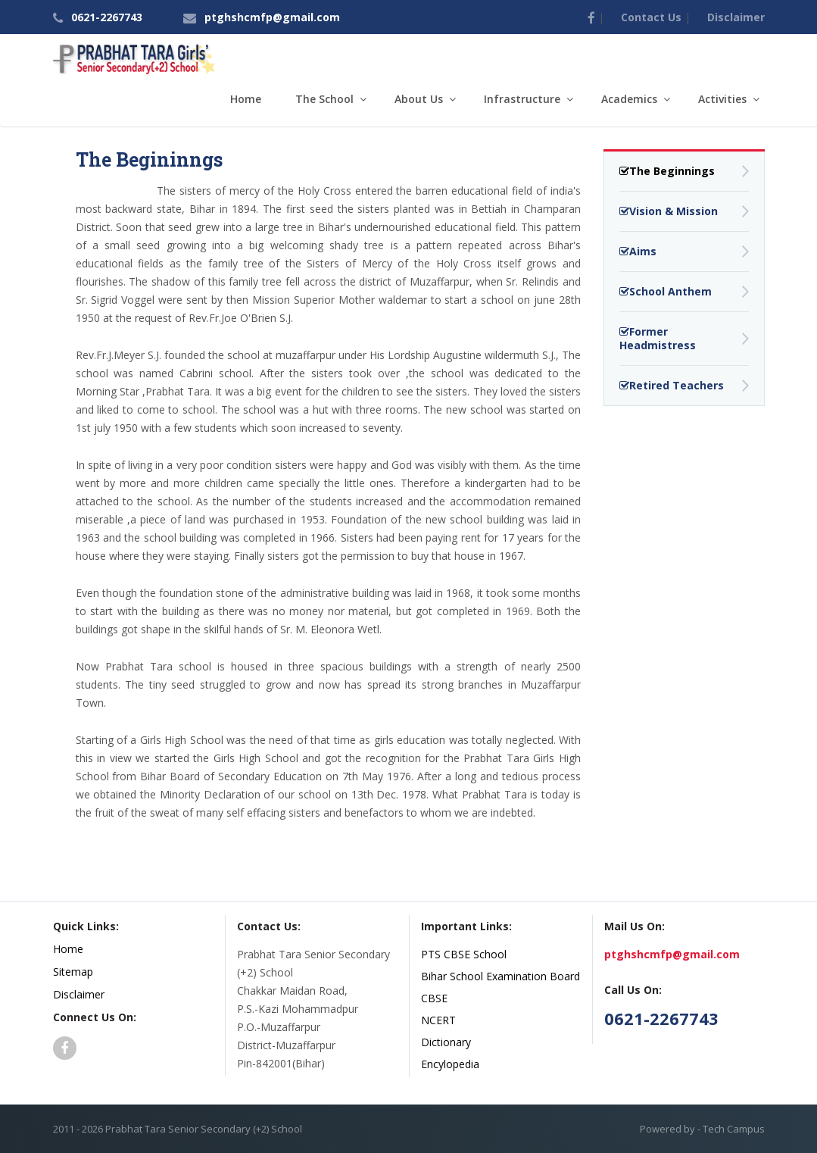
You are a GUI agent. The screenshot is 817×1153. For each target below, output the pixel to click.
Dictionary (446, 1042)
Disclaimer (736, 17)
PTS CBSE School (464, 954)
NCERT (438, 1020)
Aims (637, 251)
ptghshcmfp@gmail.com (272, 17)
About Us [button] (418, 99)
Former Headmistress (657, 338)
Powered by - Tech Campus (702, 1129)
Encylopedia (450, 1064)
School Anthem (665, 291)
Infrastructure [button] (522, 99)
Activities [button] (722, 99)
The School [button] (324, 99)
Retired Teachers (671, 385)
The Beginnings (667, 171)
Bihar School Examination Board (500, 976)
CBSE (434, 998)
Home (245, 99)
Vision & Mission (668, 211)
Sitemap (73, 971)
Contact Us (651, 17)
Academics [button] (629, 99)
